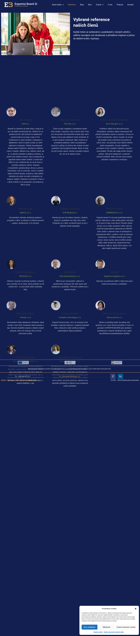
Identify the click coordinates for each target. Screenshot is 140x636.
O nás (110, 5)
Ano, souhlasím (89, 627)
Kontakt (130, 5)
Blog (82, 5)
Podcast (120, 5)
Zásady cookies (98, 632)
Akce (90, 5)
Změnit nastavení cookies (126, 627)
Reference (72, 5)
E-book (99, 5)
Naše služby (58, 5)
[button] (136, 609)
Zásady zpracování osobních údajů (114, 632)
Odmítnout (106, 627)
